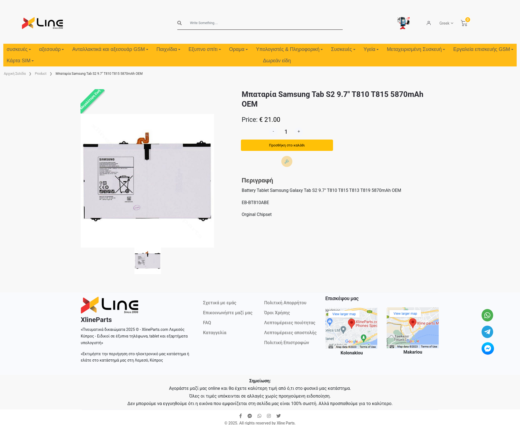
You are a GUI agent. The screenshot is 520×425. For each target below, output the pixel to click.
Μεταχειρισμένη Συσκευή (416, 49)
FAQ (207, 322)
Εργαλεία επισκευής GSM (483, 49)
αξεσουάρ (51, 49)
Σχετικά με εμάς (219, 302)
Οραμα (238, 49)
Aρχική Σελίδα (15, 74)
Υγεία (371, 49)
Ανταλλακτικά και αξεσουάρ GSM (110, 49)
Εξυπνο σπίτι (205, 49)
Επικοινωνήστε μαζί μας (228, 312)
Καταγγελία (214, 332)
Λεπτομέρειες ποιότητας (289, 322)
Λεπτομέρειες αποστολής (290, 332)
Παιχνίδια (168, 49)
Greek (444, 23)
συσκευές (19, 49)
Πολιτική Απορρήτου (285, 302)
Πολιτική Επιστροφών (286, 342)
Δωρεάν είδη (277, 60)
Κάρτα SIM (20, 60)
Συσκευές (343, 49)
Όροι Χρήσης (277, 312)
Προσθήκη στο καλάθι (287, 145)
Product (40, 74)
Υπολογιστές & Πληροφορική (289, 49)
